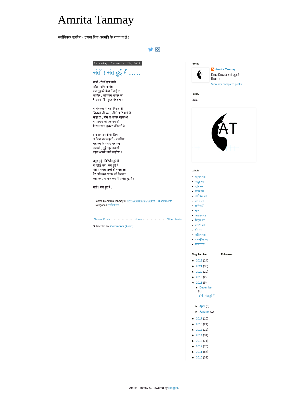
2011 (199, 351)
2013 (199, 340)
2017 (199, 318)
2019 (199, 277)
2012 (199, 346)
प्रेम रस (199, 186)
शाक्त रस (199, 244)
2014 (199, 335)
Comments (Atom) (121, 226)
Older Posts (174, 219)
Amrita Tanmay (96, 19)
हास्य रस (199, 200)
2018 (199, 282)
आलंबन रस (200, 215)
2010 (199, 357)
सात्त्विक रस (113, 205)
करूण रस (200, 225)
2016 (199, 324)
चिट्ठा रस (200, 220)
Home (138, 219)
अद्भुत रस (199, 181)
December (206, 287)
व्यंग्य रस (199, 191)
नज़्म (197, 210)
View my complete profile (227, 84)
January (204, 311)
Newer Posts (102, 219)
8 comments (165, 201)
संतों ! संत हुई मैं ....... (116, 72)
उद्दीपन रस (200, 234)
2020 (199, 271)
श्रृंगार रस (200, 176)
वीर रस (198, 229)
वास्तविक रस (201, 239)
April (202, 306)
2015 (199, 329)
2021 (199, 266)
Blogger (173, 387)
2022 (199, 260)
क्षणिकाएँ (199, 205)
